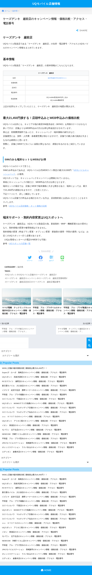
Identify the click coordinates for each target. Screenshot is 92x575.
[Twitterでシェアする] (30, 254)
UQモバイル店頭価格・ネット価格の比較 (28, 201)
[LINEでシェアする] (62, 254)
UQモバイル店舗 (26, 270)
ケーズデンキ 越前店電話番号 (46, 277)
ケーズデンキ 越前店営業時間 (52, 273)
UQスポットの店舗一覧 (20, 239)
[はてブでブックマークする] (51, 254)
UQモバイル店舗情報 (46, 3)
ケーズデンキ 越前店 (45, 270)
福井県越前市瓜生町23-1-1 (57, 73)
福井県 (20, 262)
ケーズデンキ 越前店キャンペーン (21, 273)
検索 (89, 335)
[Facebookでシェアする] (40, 254)
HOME (46, 565)
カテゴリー (6, 346)
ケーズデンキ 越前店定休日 (18, 277)
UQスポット (11, 270)
